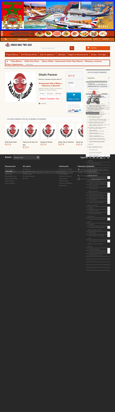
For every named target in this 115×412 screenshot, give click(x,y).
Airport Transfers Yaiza (95, 320)
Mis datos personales (29, 391)
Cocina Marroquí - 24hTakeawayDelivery (93, 190)
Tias (89, 263)
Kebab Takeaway (93, 186)
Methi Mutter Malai (11, 142)
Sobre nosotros (63, 393)
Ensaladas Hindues (94, 133)
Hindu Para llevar (93, 103)
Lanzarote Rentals (90, 405)
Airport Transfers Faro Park (96, 336)
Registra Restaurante (78, 54)
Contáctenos (105, 39)
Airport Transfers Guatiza (95, 342)
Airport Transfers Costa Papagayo (98, 334)
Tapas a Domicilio (10, 398)
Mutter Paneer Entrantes (66, 142)
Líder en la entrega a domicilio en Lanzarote (98, 277)
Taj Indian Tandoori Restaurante (97, 183)
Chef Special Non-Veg (95, 163)
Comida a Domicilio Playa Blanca (97, 252)
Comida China (92, 94)
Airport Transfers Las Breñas (96, 347)
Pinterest (59, 93)
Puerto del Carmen (93, 257)
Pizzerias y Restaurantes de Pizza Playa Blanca (97, 82)
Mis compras (26, 384)
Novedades (62, 386)
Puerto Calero (91, 260)
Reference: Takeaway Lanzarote (47, 79)
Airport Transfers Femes (95, 339)
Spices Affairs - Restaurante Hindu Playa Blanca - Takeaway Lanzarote (97, 126)
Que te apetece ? (47, 54)
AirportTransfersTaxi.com (95, 323)
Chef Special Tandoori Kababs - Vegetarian (96, 143)
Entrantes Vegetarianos (95, 136)
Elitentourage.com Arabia (65, 407)
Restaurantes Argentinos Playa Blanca (96, 220)
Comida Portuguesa (94, 249)
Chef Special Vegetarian (95, 152)
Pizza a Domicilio (9, 384)
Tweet (42, 93)
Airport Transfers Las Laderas (96, 355)
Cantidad (70, 82)
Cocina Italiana (93, 199)
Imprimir (43, 103)
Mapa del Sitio (63, 400)
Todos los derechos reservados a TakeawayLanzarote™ (29, 405)
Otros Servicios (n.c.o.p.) (95, 255)
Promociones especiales (66, 384)
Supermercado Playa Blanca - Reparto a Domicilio (96, 204)
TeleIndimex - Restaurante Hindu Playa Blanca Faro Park (97, 179)
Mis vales (25, 393)
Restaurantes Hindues (11, 393)
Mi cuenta (27, 381)
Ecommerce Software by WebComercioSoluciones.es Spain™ (65, 405)
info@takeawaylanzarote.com (99, 394)
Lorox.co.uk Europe (32, 407)
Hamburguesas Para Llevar (96, 194)
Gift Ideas (91, 224)
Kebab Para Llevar (10, 386)
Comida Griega (93, 86)
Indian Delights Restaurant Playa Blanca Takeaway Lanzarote (97, 115)
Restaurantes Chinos (11, 391)
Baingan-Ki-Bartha (46, 142)
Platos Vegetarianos (94, 155)
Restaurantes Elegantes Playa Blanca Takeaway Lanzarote (96, 229)
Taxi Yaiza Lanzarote (94, 331)
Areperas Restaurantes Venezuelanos (94, 215)
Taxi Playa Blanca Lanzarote (96, 328)
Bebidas (61, 54)
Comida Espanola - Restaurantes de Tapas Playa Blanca (97, 99)
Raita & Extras (92, 172)
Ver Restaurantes (29, 54)
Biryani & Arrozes (93, 174)
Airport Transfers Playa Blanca (97, 318)
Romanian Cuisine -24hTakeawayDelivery (93, 90)
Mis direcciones (27, 389)
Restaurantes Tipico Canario (96, 197)
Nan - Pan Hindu (93, 169)
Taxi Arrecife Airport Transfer (96, 326)
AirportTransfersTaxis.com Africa (15, 407)
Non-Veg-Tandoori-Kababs (96, 147)
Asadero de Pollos (93, 210)
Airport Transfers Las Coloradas (97, 353)
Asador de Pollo (9, 396)
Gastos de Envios (64, 396)
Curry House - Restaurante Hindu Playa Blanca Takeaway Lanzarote (97, 121)
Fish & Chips (92, 232)
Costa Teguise (91, 266)
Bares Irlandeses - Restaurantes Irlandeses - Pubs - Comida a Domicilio (97, 243)
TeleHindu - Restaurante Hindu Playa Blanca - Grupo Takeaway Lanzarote (96, 108)
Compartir (50, 93)
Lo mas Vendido (63, 389)
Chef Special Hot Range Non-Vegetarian (96, 159)
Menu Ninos (92, 166)
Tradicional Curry (93, 149)
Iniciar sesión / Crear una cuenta (82, 39)
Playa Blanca (12, 54)
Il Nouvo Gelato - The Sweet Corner (96, 237)
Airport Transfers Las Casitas (96, 350)
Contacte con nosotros (65, 391)
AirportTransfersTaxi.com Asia (48, 407)
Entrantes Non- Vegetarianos (96, 138)
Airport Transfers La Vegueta (96, 345)
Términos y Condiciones (65, 398)
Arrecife (90, 268)
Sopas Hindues (93, 130)
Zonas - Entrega (98, 54)
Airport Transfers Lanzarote (96, 312)
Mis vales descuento (28, 386)
